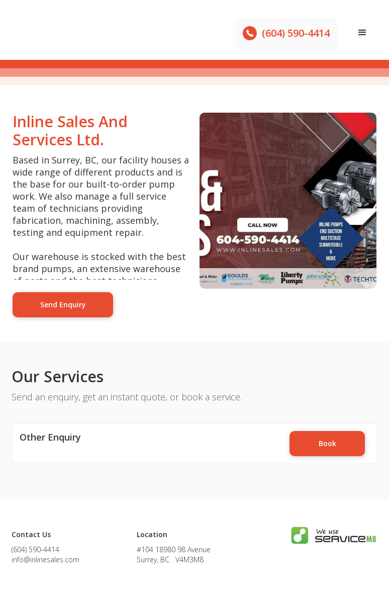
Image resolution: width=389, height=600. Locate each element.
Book (327, 443)
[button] (362, 33)
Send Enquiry (63, 304)
